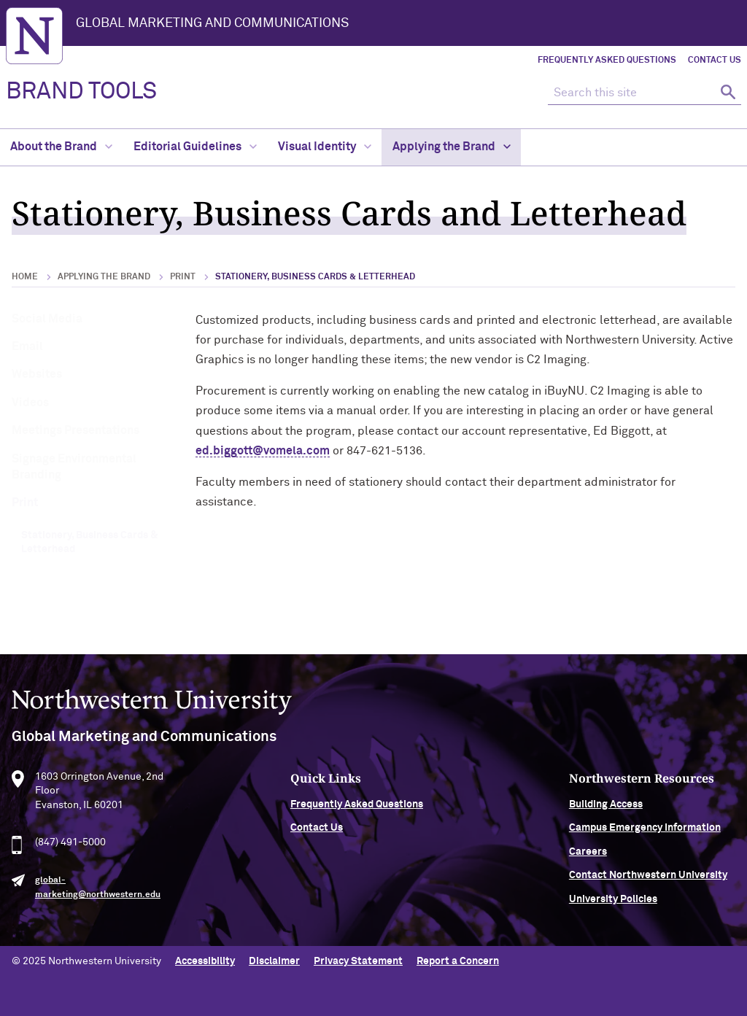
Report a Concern (458, 961)
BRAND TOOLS (81, 92)
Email (27, 346)
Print (183, 277)
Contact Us (714, 60)
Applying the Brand (451, 146)
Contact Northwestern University (648, 879)
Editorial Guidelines (195, 146)
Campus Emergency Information (645, 831)
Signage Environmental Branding (74, 467)
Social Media (47, 319)
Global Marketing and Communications (212, 23)
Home (25, 277)
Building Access (606, 808)
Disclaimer (274, 961)
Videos (30, 402)
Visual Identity (324, 146)
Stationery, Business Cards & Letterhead (89, 542)
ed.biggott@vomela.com (263, 451)
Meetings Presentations (75, 430)
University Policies (613, 902)
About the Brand (61, 146)
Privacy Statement (358, 961)
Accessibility (205, 961)
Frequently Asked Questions (607, 60)
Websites (37, 374)
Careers (588, 855)
